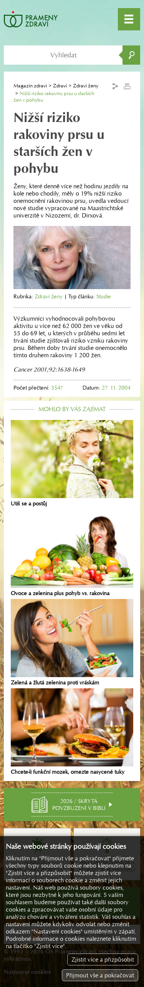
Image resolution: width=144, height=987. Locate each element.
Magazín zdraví (30, 85)
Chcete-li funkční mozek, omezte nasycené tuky (72, 731)
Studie (103, 296)
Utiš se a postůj (72, 463)
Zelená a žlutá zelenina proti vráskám (72, 642)
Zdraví (60, 85)
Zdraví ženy (49, 296)
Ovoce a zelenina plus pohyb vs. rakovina (72, 552)
